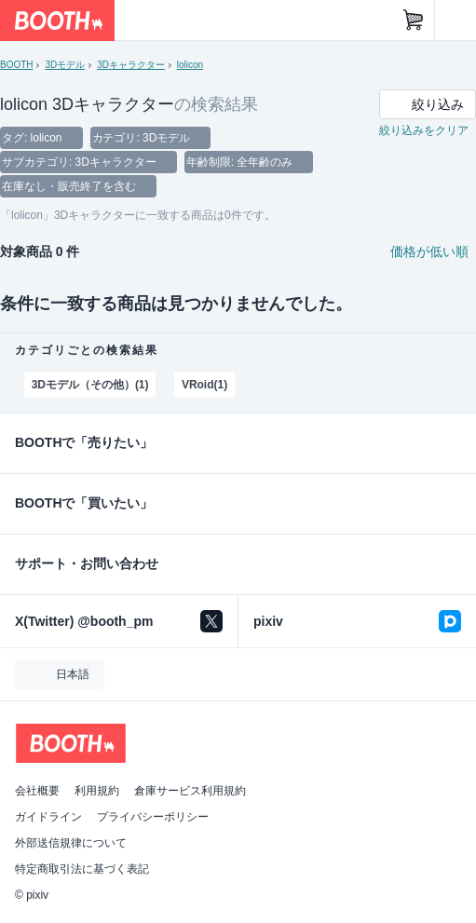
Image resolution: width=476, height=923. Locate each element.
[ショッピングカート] (413, 20)
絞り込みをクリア (424, 130)
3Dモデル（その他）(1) (90, 384)
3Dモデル (65, 65)
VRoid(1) (204, 384)
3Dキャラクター (131, 65)
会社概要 (37, 790)
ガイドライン (48, 816)
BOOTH (16, 65)
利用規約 (97, 790)
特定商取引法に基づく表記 (82, 869)
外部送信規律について (71, 842)
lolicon (190, 65)
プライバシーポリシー (153, 816)
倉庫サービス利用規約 (190, 790)
